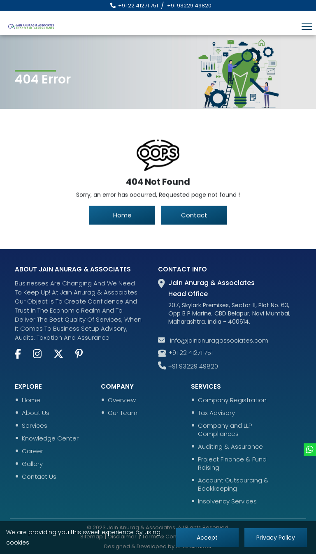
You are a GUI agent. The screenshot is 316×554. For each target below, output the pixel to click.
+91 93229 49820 (189, 5)
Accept (207, 537)
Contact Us (39, 477)
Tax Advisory (216, 413)
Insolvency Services (227, 501)
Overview (122, 400)
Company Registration (232, 400)
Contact (194, 216)
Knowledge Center (50, 438)
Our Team (122, 413)
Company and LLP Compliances (225, 430)
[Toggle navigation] (307, 26)
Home (122, 216)
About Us (35, 413)
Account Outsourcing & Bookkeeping (233, 484)
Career (32, 451)
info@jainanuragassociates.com (213, 340)
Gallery (32, 464)
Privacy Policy (275, 537)
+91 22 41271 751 (133, 5)
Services (34, 426)
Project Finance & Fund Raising (232, 463)
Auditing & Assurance (230, 447)
